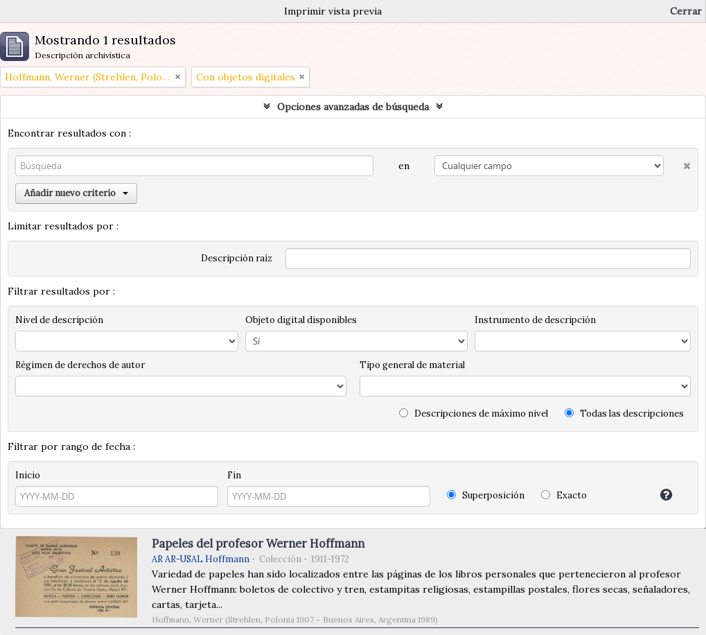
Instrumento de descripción (535, 320)
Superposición (485, 495)
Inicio (27, 475)
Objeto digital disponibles (301, 320)
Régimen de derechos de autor (80, 365)
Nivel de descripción (59, 320)
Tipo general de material (412, 365)
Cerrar (686, 11)
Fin (234, 475)
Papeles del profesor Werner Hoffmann (258, 543)
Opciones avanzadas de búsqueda (353, 107)
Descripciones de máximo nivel (473, 413)
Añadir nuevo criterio (76, 193)
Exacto (564, 495)
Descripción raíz (236, 258)
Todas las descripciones (624, 413)
